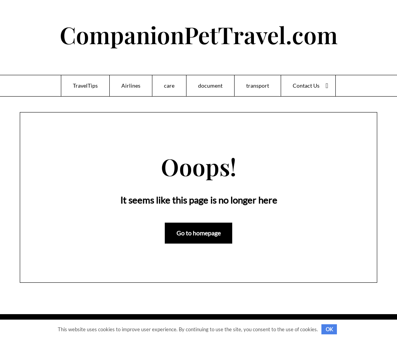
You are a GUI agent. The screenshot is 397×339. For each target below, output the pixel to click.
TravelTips (85, 85)
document (210, 85)
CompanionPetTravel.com (199, 34)
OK (329, 329)
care (169, 85)
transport (257, 85)
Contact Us (306, 85)
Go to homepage (198, 233)
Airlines (130, 85)
